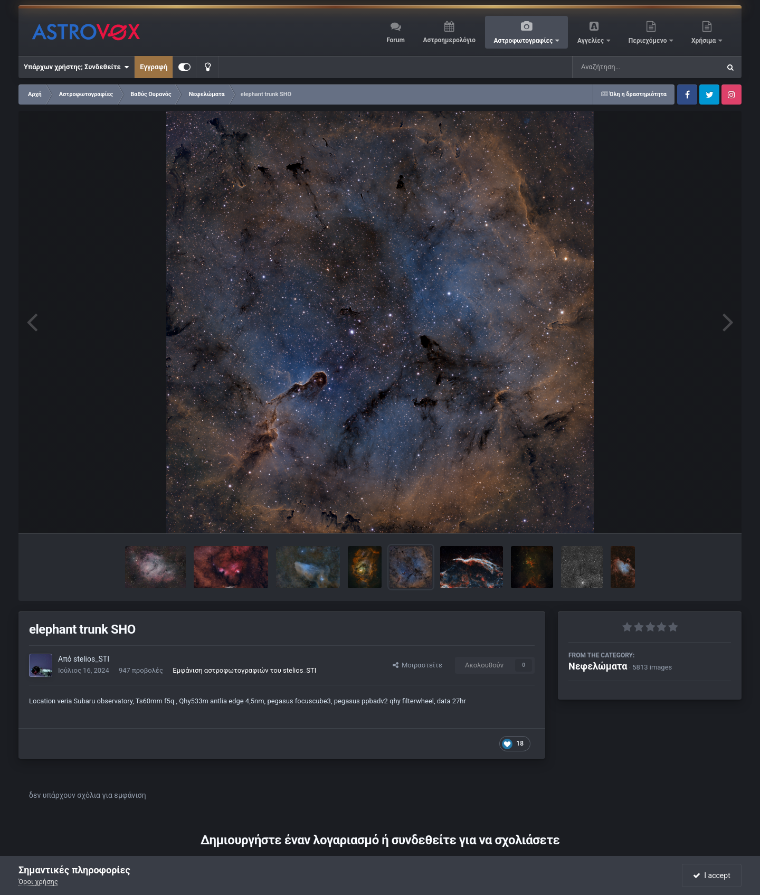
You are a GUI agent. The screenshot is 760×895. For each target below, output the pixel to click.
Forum (395, 40)
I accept (711, 875)
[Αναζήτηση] (625, 67)
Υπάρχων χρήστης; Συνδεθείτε (76, 67)
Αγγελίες (591, 40)
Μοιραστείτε (417, 665)
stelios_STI (91, 659)
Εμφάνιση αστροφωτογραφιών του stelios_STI (244, 670)
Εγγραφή (153, 67)
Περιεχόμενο (649, 40)
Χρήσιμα (704, 40)
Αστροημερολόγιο (449, 40)
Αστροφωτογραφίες (524, 40)
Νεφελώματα (597, 666)
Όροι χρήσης (38, 881)
